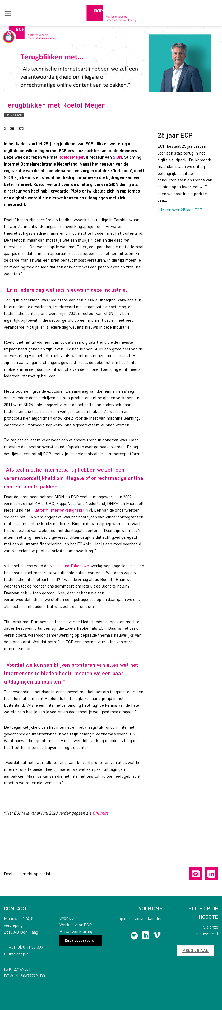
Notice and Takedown (69, 565)
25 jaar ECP (14, 115)
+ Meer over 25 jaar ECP (180, 209)
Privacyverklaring (75, 931)
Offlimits (100, 813)
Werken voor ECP (75, 924)
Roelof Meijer (71, 157)
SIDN (117, 157)
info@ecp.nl (19, 953)
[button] (8, 13)
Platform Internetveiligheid (56, 510)
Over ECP (68, 918)
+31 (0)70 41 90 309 (26, 947)
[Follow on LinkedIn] (145, 936)
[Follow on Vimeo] (157, 936)
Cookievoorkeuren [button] (80, 940)
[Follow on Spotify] (134, 936)
